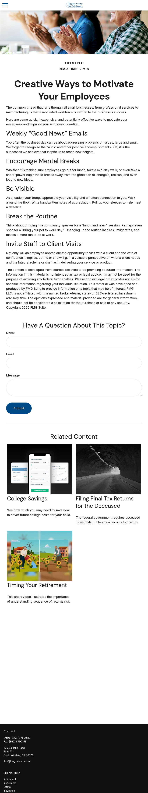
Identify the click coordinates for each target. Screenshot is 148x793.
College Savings (27, 498)
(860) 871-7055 (21, 737)
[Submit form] (19, 408)
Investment (9, 782)
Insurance (9, 790)
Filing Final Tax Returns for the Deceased (105, 502)
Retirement (9, 779)
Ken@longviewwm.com (17, 761)
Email (10, 354)
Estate (7, 786)
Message (13, 375)
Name (10, 333)
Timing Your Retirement (37, 585)
